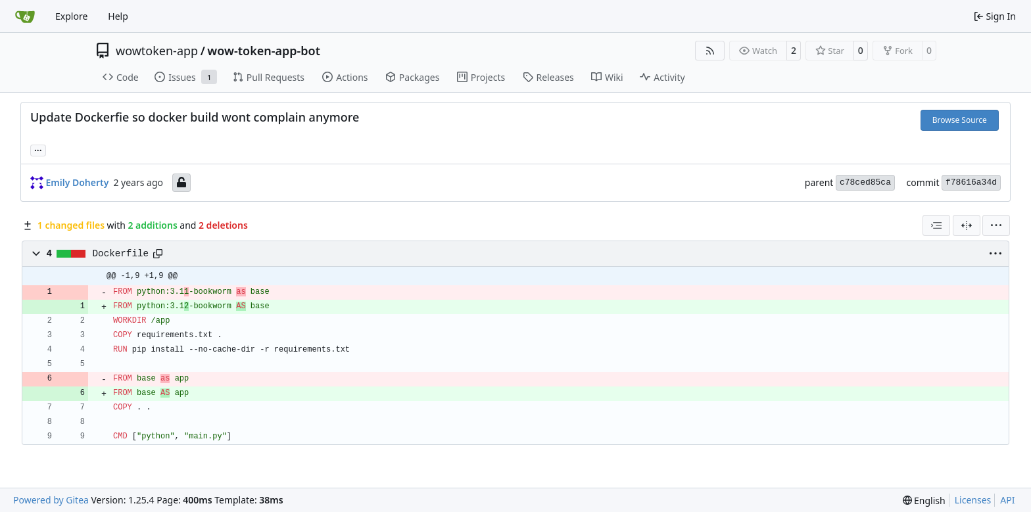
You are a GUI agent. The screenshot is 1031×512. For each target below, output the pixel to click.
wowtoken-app (157, 50)
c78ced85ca (865, 182)
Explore (71, 16)
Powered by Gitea (51, 500)
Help (118, 16)
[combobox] (936, 225)
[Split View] (966, 225)
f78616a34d (971, 182)
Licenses (973, 500)
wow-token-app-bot (263, 50)
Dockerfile (121, 253)
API (1007, 500)
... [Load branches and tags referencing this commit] (38, 149)
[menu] (996, 225)
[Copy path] (158, 253)
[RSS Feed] (710, 50)
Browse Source (959, 120)
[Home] (25, 16)
